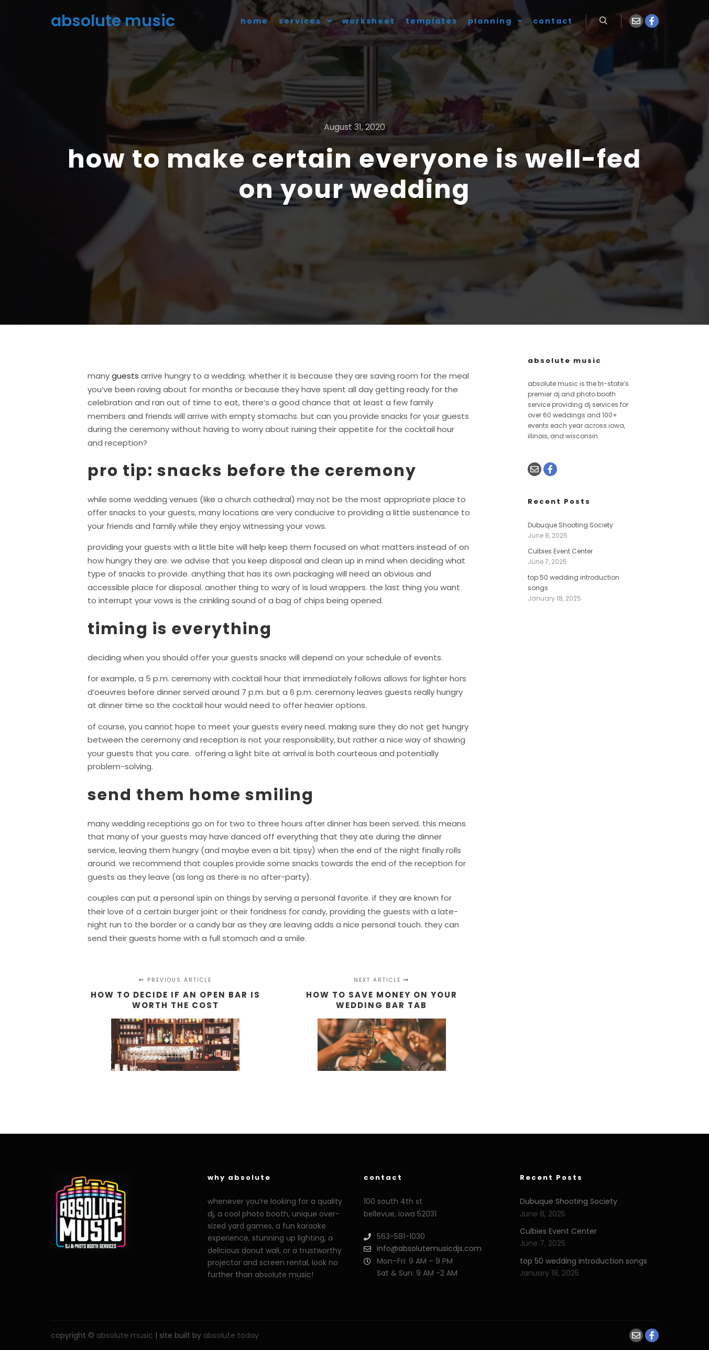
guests (125, 375)
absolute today (231, 1335)
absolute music (103, 21)
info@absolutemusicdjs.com (423, 1249)
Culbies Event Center (560, 551)
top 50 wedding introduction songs (583, 1261)
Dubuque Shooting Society (570, 525)
